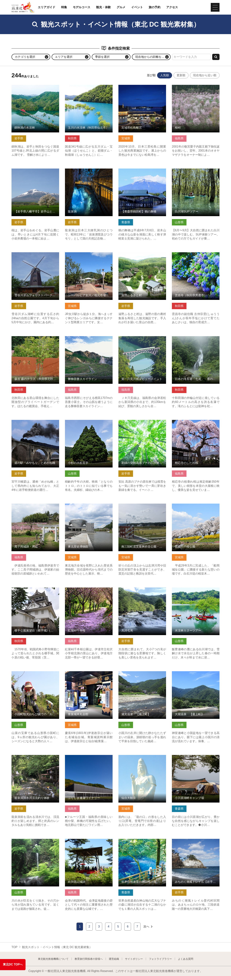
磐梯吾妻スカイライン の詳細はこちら (89, 339)
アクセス (172, 7)
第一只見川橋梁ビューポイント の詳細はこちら (142, 339)
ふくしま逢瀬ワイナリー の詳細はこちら (89, 758)
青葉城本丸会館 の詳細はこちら (86, 672)
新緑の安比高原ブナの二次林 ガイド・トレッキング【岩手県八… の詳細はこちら (142, 425)
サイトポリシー (134, 959)
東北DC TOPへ (13, 964)
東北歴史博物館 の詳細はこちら (86, 505)
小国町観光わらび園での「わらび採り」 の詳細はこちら (35, 674)
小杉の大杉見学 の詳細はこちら (86, 421)
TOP (14, 947)
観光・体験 (103, 7)
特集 (64, 7)
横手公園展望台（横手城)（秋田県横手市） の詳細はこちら (35, 591)
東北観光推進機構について (53, 959)
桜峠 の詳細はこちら (185, 86)
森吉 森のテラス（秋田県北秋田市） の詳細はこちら (35, 339)
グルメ (121, 7)
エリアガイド (46, 7)
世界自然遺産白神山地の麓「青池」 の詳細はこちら (142, 842)
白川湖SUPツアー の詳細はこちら (194, 170)
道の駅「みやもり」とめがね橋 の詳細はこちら (35, 423)
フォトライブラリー (160, 959)
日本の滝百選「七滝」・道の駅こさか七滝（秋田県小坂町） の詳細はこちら (196, 341)
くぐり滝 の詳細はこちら (27, 840)
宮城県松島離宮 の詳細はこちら (139, 86)
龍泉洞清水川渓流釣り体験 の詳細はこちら (35, 758)
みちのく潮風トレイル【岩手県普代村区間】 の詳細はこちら (196, 842)
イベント (137, 7)
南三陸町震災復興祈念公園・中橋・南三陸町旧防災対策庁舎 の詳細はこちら (142, 509)
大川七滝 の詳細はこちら (134, 589)
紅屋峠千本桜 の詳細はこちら (84, 589)
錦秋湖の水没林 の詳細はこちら (32, 86)
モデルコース (81, 7)
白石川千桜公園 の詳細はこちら (192, 505)
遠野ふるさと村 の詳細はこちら (139, 254)
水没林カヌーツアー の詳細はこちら (195, 589)
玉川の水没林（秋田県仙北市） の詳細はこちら (89, 88)
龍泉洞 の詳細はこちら (80, 170)
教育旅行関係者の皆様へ (89, 959)
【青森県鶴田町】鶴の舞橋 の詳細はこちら (142, 172)
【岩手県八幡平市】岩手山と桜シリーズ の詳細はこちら (35, 172)
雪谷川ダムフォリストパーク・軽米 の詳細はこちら (35, 255)
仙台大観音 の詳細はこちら (136, 756)
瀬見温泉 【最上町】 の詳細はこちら (142, 674)
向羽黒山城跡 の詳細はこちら (84, 840)
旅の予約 (154, 7)
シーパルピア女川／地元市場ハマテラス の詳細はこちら (89, 255)
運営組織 (114, 959)
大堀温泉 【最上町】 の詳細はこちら (196, 674)
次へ (148, 926)
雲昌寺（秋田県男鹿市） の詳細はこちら (196, 255)
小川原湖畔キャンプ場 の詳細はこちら (196, 758)
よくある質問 (185, 959)
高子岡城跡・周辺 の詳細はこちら (33, 505)
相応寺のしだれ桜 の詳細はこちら (194, 421)
